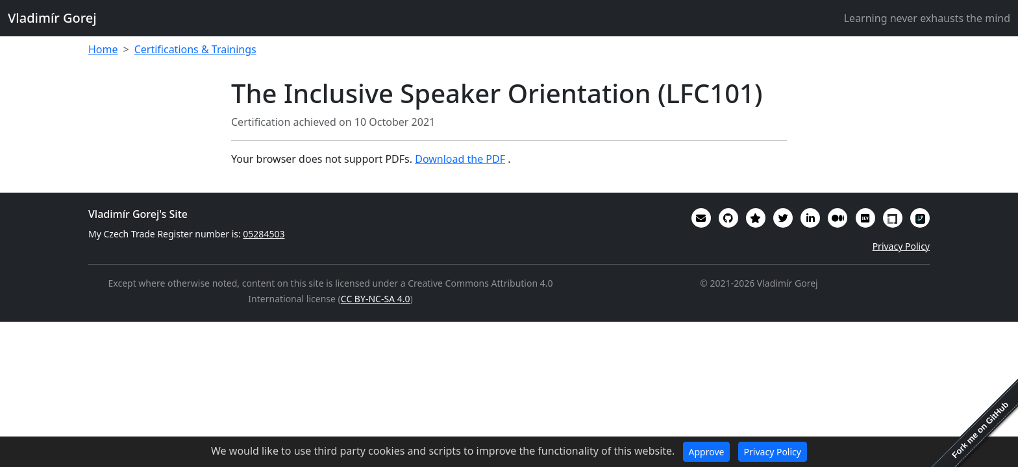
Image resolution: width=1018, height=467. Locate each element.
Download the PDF (460, 159)
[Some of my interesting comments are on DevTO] (865, 218)
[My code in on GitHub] (728, 218)
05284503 (263, 234)
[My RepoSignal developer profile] (920, 218)
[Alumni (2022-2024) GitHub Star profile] (755, 218)
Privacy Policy (901, 246)
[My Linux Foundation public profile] (892, 218)
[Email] (701, 218)
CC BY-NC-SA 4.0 (375, 299)
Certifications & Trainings (195, 49)
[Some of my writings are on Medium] (837, 218)
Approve (707, 452)
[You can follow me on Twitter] (783, 218)
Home (103, 49)
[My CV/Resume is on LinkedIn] (810, 218)
